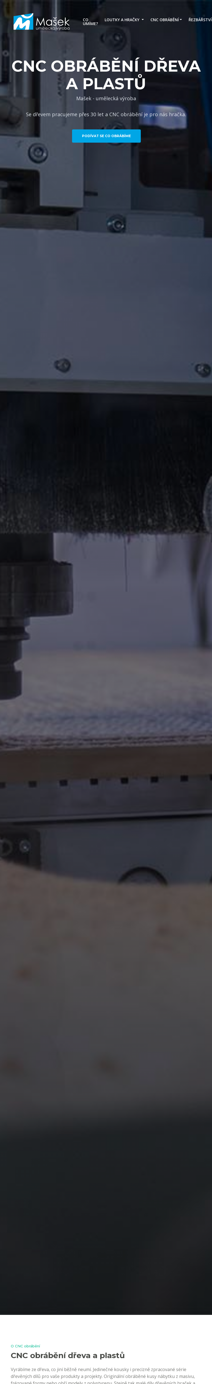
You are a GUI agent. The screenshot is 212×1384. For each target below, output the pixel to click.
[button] (124, 20)
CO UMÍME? (90, 21)
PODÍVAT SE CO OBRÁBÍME (106, 136)
